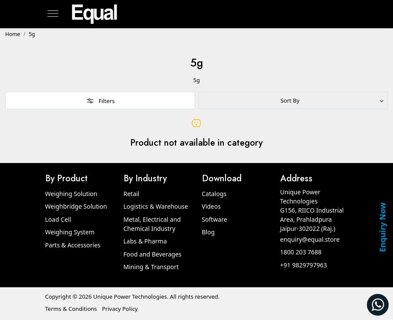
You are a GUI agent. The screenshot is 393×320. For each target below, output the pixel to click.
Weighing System (70, 232)
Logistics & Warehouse (156, 206)
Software (214, 219)
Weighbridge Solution (76, 206)
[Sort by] (293, 100)
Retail (132, 194)
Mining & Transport (151, 267)
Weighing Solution (71, 194)
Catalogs (214, 194)
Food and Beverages (153, 254)
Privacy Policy (120, 309)
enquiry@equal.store (310, 239)
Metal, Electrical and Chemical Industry (152, 224)
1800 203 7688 (301, 252)
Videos (211, 206)
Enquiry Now (382, 227)
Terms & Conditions (71, 309)
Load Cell (58, 219)
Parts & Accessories (73, 245)
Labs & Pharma (145, 241)
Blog (208, 232)
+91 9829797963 (303, 265)
